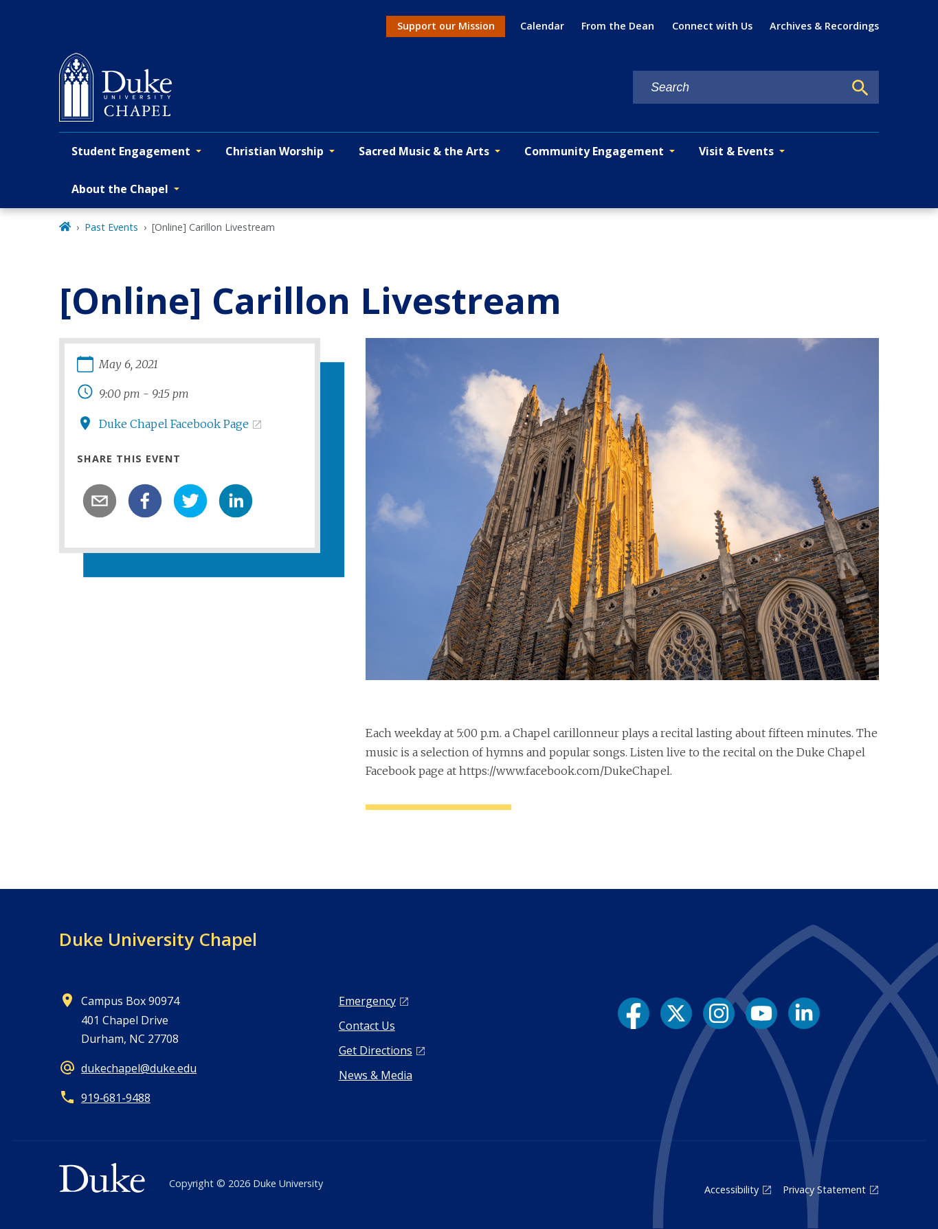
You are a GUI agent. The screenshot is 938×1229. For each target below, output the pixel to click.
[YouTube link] (761, 1013)
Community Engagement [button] (594, 151)
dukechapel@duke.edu (139, 1068)
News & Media (375, 1075)
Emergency (367, 1000)
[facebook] (145, 501)
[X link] (676, 1013)
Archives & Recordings (824, 25)
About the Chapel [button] (119, 188)
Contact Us (367, 1025)
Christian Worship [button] (274, 151)
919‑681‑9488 (115, 1097)
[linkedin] (236, 501)
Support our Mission (446, 25)
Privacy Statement (824, 1189)
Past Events (111, 227)
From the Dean (617, 25)
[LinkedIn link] (804, 1013)
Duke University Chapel (158, 939)
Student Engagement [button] (130, 151)
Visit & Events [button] (736, 151)
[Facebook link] (633, 1013)
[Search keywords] (738, 87)
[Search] (860, 88)
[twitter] (190, 501)
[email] (99, 501)
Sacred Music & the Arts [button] (424, 151)
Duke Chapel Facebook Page (174, 424)
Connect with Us (712, 25)
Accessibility (731, 1189)
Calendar (542, 25)
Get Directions (375, 1050)
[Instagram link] (719, 1013)
